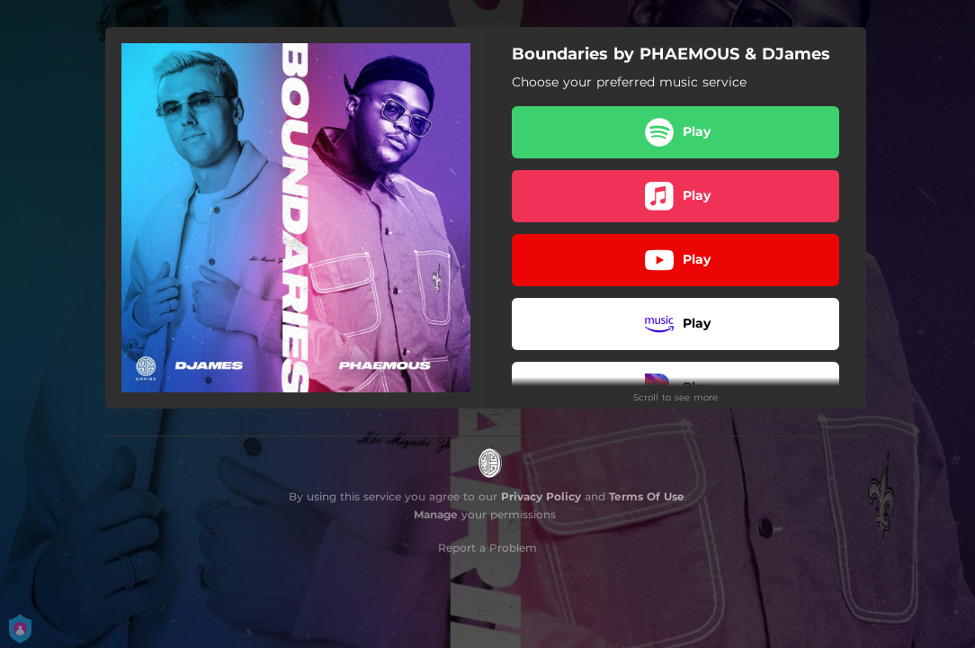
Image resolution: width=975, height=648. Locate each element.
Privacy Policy (541, 496)
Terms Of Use (646, 496)
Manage (436, 514)
